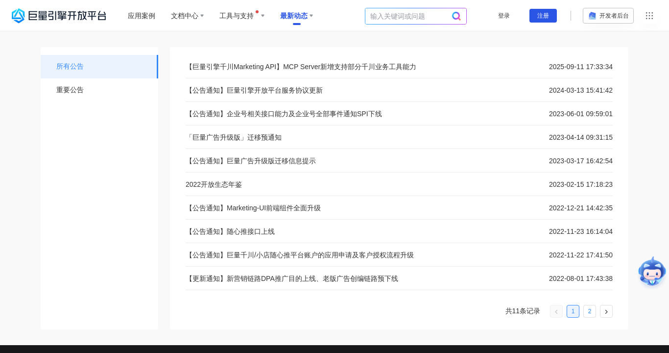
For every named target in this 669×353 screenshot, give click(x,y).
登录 (504, 15)
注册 (543, 15)
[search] (456, 16)
